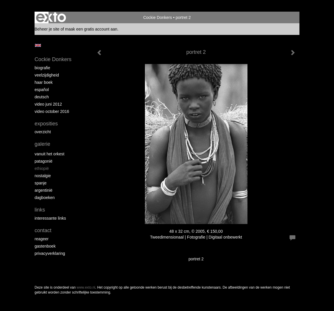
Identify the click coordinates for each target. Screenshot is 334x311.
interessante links (50, 218)
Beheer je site (47, 29)
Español (42, 89)
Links (40, 210)
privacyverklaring (50, 253)
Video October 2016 (52, 111)
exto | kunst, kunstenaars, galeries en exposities (51, 17)
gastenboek (45, 246)
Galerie (42, 144)
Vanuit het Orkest (49, 154)
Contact (43, 230)
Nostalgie (43, 175)
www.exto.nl (86, 287)
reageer (42, 239)
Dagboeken (45, 197)
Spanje (40, 183)
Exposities (46, 124)
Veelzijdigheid (47, 75)
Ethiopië (42, 168)
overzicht (43, 131)
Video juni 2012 (48, 104)
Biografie (42, 67)
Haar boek (44, 82)
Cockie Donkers (157, 17)
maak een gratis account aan (91, 29)
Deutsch (42, 97)
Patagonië (44, 161)
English (38, 45)
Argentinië (44, 190)
